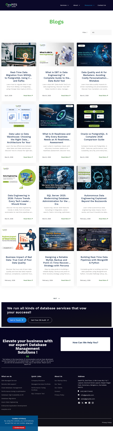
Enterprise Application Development (14, 406)
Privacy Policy (59, 395)
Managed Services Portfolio (41, 384)
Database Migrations (8, 398)
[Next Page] (57, 298)
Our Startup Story (61, 380)
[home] (11, 5)
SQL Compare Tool (37, 393)
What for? (29, 423)
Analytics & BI (6, 409)
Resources (88, 5)
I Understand (19, 427)
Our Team (58, 384)
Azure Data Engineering (9, 402)
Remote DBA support (8, 384)
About (75, 5)
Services (63, 5)
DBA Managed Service (9, 380)
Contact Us (102, 5)
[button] (63, 5)
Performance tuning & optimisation (13, 391)
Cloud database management (11, 388)
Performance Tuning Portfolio (38, 389)
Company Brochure (38, 380)
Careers (57, 391)
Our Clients (58, 388)
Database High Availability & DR (12, 395)
